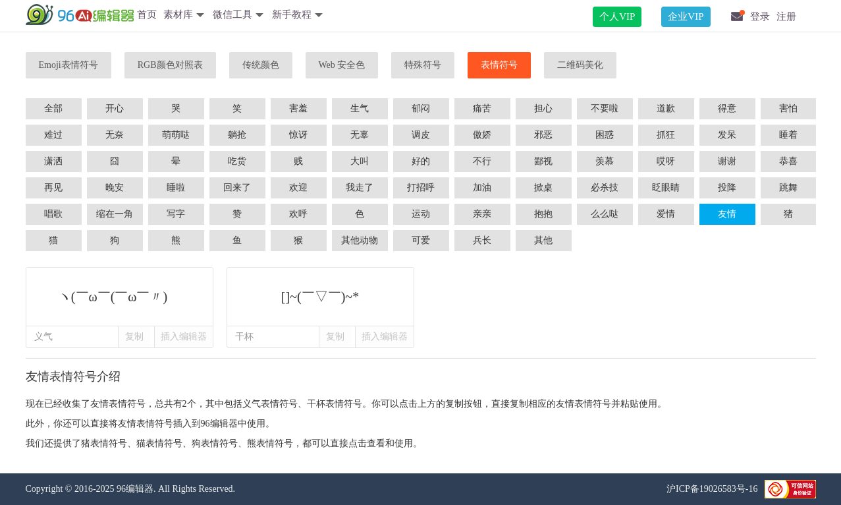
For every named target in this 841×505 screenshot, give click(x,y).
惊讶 (298, 135)
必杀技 (604, 188)
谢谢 (727, 161)
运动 (421, 214)
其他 (543, 240)
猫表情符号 (159, 443)
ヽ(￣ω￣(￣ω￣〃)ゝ (119, 297)
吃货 (237, 161)
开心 (114, 108)
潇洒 (53, 161)
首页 (147, 14)
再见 (53, 188)
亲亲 (482, 214)
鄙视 (543, 161)
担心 (543, 108)
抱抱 (543, 214)
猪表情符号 (104, 443)
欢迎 (298, 188)
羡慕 (604, 161)
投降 (727, 188)
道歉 (666, 108)
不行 (482, 161)
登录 (760, 16)
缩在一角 (114, 214)
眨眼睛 (666, 188)
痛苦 (482, 108)
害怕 (788, 108)
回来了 (237, 188)
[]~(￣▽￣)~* (320, 297)
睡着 (788, 135)
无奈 (114, 135)
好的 (421, 161)
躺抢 (237, 135)
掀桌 (543, 188)
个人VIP (617, 16)
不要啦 (604, 108)
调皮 (421, 135)
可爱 (421, 240)
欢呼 (298, 214)
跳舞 (788, 188)
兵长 (482, 240)
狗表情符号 (215, 443)
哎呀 (666, 161)
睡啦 (176, 188)
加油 (482, 188)
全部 (53, 108)
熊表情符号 (270, 443)
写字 (176, 214)
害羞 (298, 108)
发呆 (727, 135)
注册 (786, 16)
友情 (727, 214)
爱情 (666, 214)
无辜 (359, 135)
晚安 (114, 188)
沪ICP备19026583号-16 (711, 489)
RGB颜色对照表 (170, 65)
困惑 (604, 135)
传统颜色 (260, 65)
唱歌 (53, 214)
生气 (359, 108)
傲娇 (482, 135)
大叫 (359, 161)
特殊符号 (422, 65)
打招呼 (421, 188)
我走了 (359, 188)
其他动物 (359, 240)
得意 (727, 108)
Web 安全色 (342, 65)
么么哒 (604, 214)
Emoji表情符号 (68, 65)
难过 (53, 135)
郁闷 (421, 108)
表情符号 (499, 65)
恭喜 (788, 161)
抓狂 (666, 135)
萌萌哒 (176, 135)
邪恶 (543, 135)
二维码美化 (580, 65)
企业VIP (685, 16)
